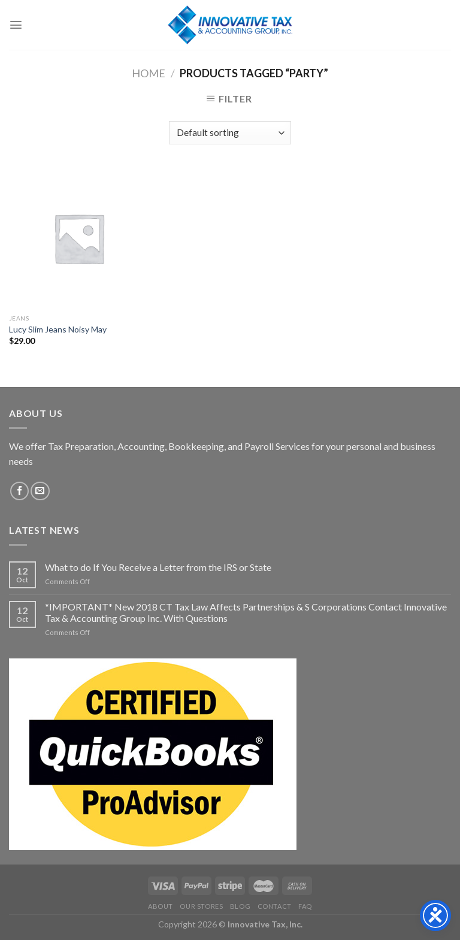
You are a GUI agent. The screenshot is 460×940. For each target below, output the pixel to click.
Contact (275, 906)
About (160, 906)
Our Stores (201, 906)
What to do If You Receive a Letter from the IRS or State (158, 567)
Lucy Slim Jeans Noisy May (58, 329)
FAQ (305, 906)
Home (148, 73)
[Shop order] (229, 132)
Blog (240, 906)
